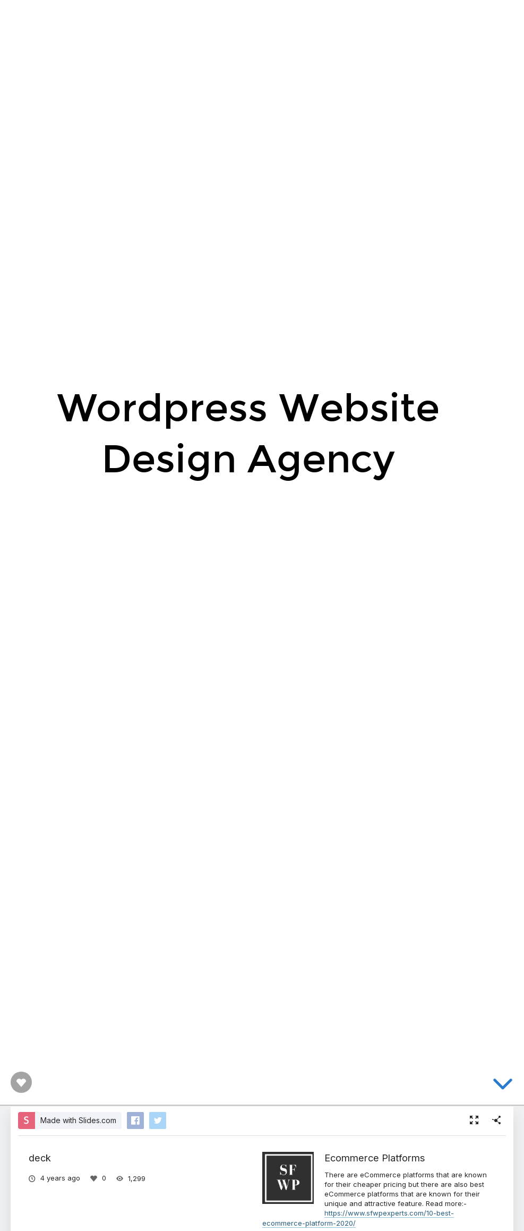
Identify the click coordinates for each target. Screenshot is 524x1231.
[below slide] (502, 1086)
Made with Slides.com (78, 1120)
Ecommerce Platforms (374, 1158)
